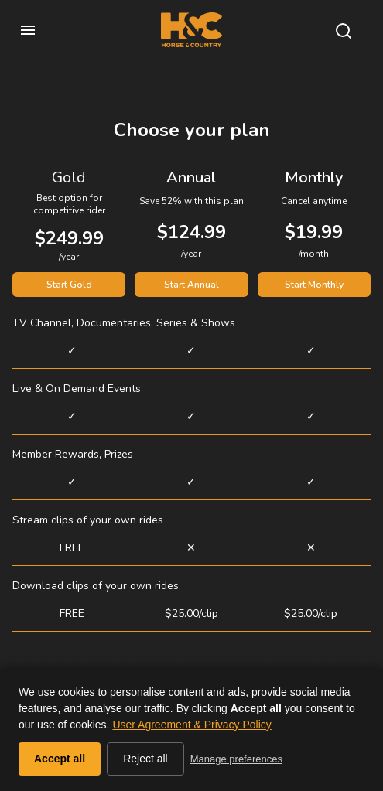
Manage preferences (236, 759)
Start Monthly (314, 284)
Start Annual (191, 284)
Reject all (145, 758)
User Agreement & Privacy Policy (191, 724)
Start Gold (69, 284)
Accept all (59, 758)
